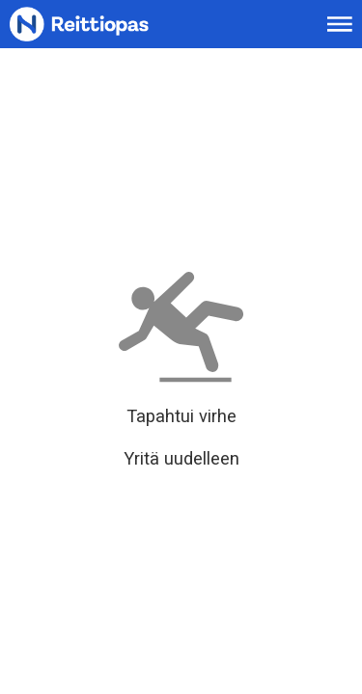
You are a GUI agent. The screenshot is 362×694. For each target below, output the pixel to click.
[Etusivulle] (102, 24)
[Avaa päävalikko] (339, 24)
